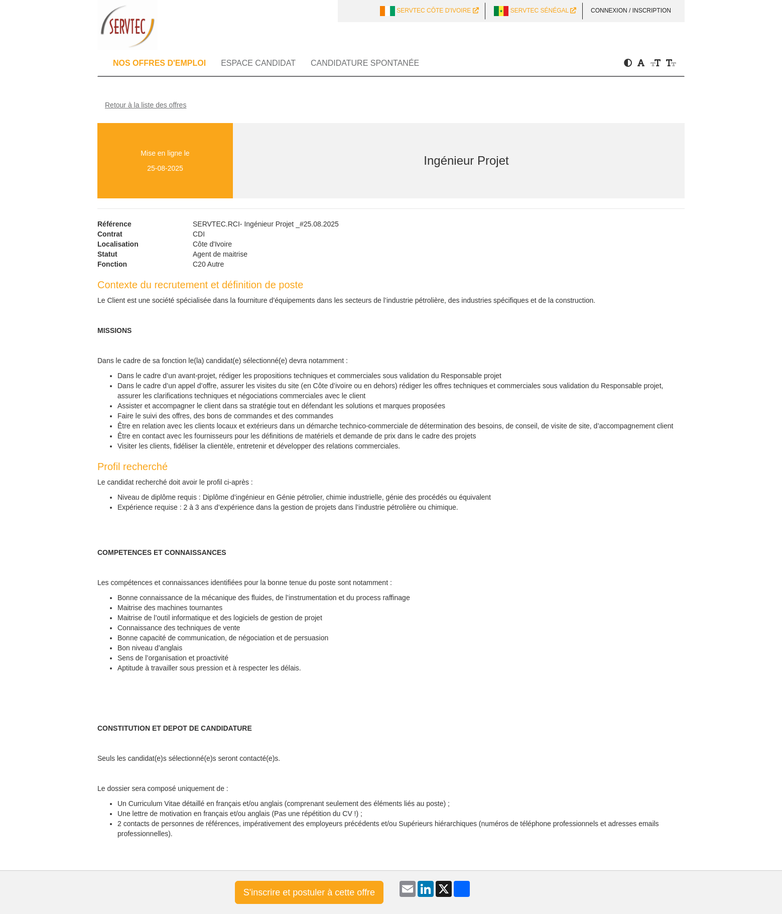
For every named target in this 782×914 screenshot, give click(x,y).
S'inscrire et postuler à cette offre (309, 892)
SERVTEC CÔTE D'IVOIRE (429, 11)
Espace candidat (258, 63)
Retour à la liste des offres (145, 105)
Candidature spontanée (365, 63)
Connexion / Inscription (631, 10)
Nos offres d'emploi (159, 63)
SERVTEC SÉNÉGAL (535, 11)
